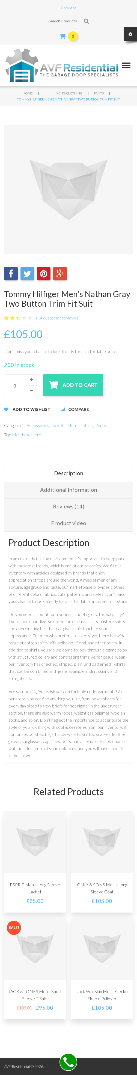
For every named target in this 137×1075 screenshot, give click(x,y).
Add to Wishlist (31, 409)
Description (68, 473)
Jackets (58, 425)
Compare (68, 7)
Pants (99, 93)
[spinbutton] (20, 385)
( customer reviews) (57, 317)
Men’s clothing (69, 93)
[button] (31, 379)
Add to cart (80, 385)
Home (28, 93)
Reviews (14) (68, 506)
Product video (68, 523)
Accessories (37, 425)
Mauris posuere (26, 434)
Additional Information (68, 489)
